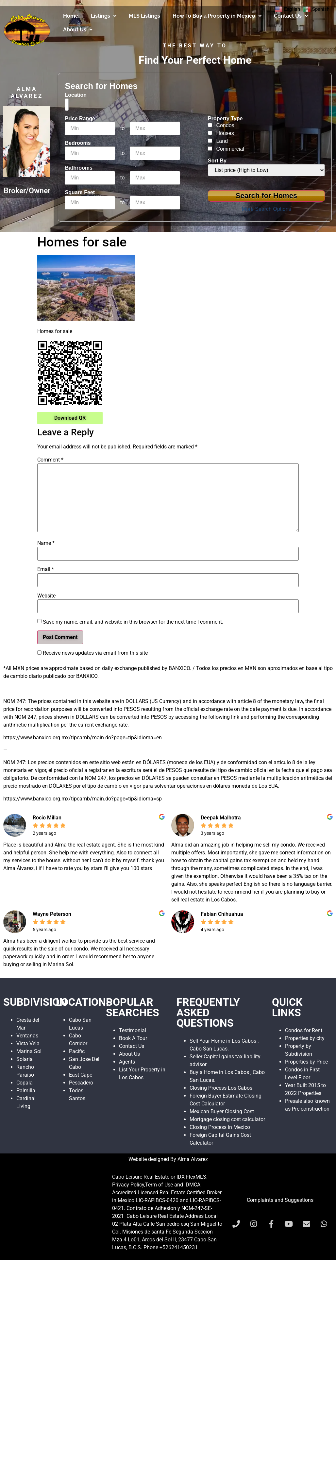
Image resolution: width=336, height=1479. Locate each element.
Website (46, 595)
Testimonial (132, 1030)
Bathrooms (78, 168)
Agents (127, 1062)
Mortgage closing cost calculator (227, 1119)
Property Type (225, 118)
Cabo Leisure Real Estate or (144, 1177)
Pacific (77, 1051)
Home (70, 16)
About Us (77, 29)
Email (45, 569)
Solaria (24, 1059)
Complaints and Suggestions (280, 1200)
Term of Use (159, 1185)
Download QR (70, 418)
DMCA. (194, 1185)
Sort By (217, 160)
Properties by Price (306, 1062)
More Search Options (266, 209)
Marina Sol (29, 1051)
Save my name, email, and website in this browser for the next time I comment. (133, 622)
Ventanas (27, 1036)
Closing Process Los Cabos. (222, 1088)
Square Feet (80, 192)
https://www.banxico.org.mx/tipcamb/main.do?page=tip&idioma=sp (82, 799)
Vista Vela (28, 1043)
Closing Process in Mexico (220, 1127)
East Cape (80, 1075)
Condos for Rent (303, 1030)
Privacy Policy (128, 1185)
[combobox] (67, 104)
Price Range (80, 118)
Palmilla (25, 1090)
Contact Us (291, 16)
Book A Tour (133, 1038)
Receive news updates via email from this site (92, 653)
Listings (103, 16)
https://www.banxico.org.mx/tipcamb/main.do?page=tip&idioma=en (82, 737)
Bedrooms (78, 143)
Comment (50, 459)
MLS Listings (144, 16)
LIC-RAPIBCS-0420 (157, 1200)
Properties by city (305, 1038)
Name (46, 543)
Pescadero (81, 1083)
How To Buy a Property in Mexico (217, 16)
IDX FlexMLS (191, 1177)
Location (76, 95)
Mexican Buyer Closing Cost (222, 1111)
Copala (24, 1083)
